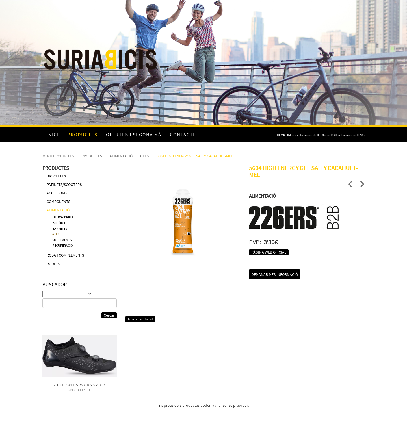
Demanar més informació (274, 274)
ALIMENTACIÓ (121, 156)
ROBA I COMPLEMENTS (65, 255)
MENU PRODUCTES (58, 156)
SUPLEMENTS (62, 240)
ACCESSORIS (57, 193)
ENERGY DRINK (62, 217)
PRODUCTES (91, 156)
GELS (144, 156)
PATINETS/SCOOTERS (64, 184)
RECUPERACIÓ (62, 245)
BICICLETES (56, 176)
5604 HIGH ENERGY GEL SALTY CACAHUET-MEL (194, 156)
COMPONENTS (58, 201)
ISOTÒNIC (59, 223)
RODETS (53, 263)
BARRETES (59, 228)
